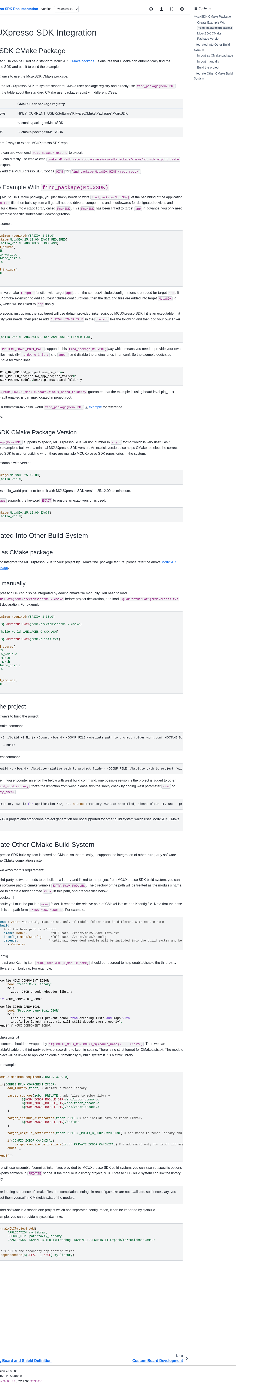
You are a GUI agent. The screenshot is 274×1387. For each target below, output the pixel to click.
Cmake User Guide (19, 141)
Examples (12, 184)
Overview (12, 60)
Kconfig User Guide (19, 148)
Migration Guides (17, 91)
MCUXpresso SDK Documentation (18, 40)
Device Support (16, 78)
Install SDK (13, 109)
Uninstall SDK (15, 123)
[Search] (27, 26)
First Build (12, 116)
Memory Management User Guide (24, 157)
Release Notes (16, 85)
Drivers (10, 177)
